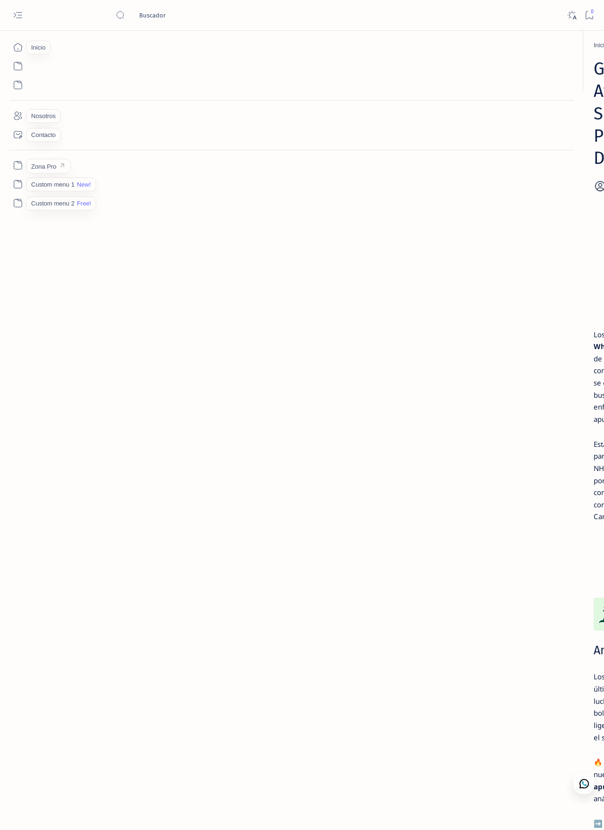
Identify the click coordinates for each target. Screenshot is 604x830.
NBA (262, 675)
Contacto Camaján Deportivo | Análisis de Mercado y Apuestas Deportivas (517, 346)
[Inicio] (17, 47)
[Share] (415, 141)
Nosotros (523, 434)
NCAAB (324, 675)
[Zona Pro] (17, 165)
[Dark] (571, 15)
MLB (281, 675)
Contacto (489, 434)
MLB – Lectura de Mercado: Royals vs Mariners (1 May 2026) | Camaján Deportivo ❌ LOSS (519, 169)
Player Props (385, 675)
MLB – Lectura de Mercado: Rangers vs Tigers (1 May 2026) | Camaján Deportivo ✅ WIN (516, 397)
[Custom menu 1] (17, 184)
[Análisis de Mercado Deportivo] (526, 323)
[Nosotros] (17, 115)
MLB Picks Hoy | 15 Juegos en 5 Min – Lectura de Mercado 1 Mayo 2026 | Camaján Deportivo (519, 246)
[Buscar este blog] (186, 15)
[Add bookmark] (386, 141)
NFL (346, 675)
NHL (300, 675)
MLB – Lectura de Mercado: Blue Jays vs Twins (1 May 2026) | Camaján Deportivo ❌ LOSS (517, 296)
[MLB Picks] (125, 747)
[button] (547, 811)
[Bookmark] (589, 15)
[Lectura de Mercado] (515, 147)
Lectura (457, 434)
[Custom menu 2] (17, 203)
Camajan (81, 811)
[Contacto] (17, 134)
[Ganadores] (99, 45)
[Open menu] (17, 15)
